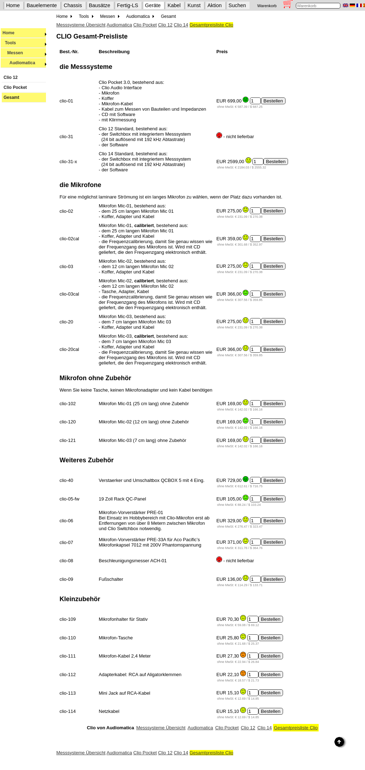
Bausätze (99, 5)
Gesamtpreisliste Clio (211, 24)
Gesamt (11, 97)
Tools (24, 42)
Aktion (214, 5)
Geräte (153, 5)
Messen (24, 52)
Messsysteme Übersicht (81, 24)
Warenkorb (267, 6)
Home (13, 5)
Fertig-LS (127, 5)
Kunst (194, 5)
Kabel (174, 5)
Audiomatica (24, 62)
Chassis (73, 5)
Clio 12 (10, 77)
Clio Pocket (15, 87)
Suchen (237, 5)
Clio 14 (181, 24)
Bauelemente (42, 5)
